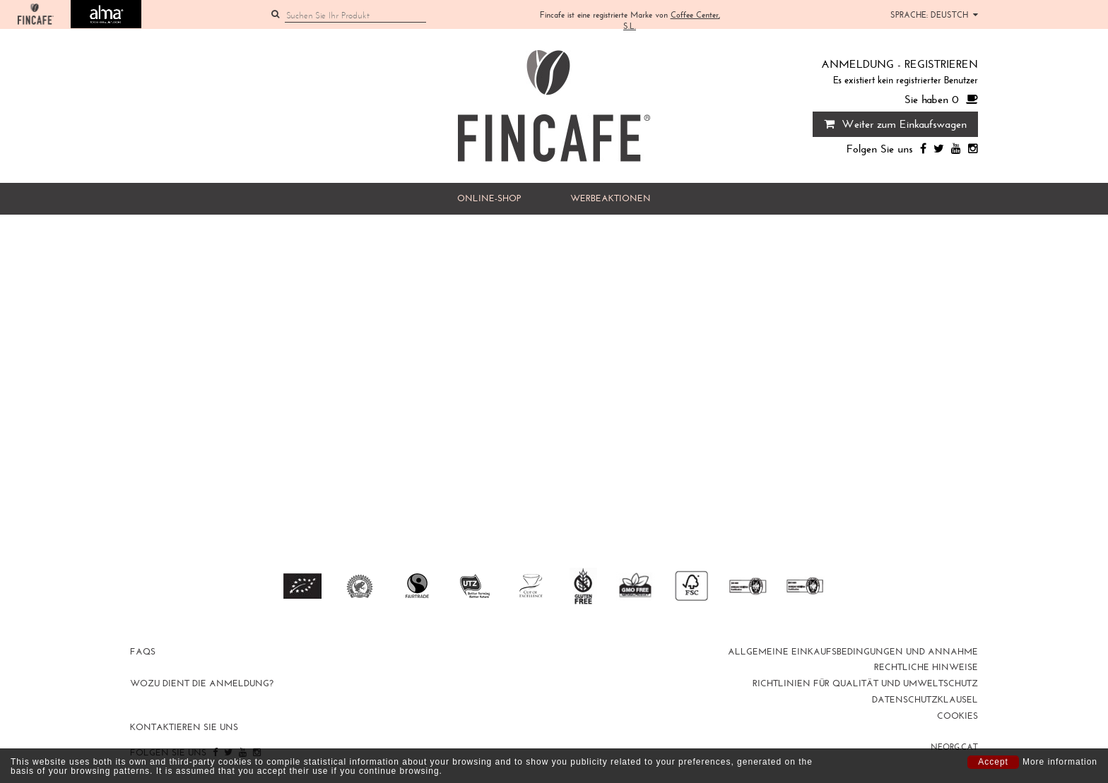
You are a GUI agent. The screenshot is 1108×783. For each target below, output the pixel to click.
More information (1059, 762)
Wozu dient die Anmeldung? (201, 683)
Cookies (957, 716)
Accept (993, 762)
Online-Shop (489, 198)
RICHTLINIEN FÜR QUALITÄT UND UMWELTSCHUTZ (865, 683)
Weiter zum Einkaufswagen (895, 124)
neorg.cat (954, 747)
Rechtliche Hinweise (926, 667)
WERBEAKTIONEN (610, 198)
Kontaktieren (184, 727)
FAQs (142, 651)
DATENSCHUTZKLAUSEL (925, 699)
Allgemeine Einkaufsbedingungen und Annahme (853, 651)
